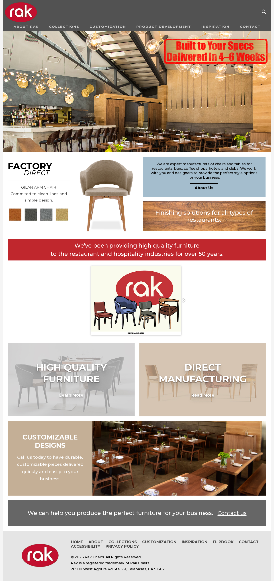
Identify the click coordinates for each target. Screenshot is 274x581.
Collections (64, 26)
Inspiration (215, 26)
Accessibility (85, 546)
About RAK (26, 26)
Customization (108, 26)
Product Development (163, 26)
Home (77, 542)
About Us (204, 188)
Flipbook (223, 542)
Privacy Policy (122, 546)
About (95, 542)
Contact (250, 26)
